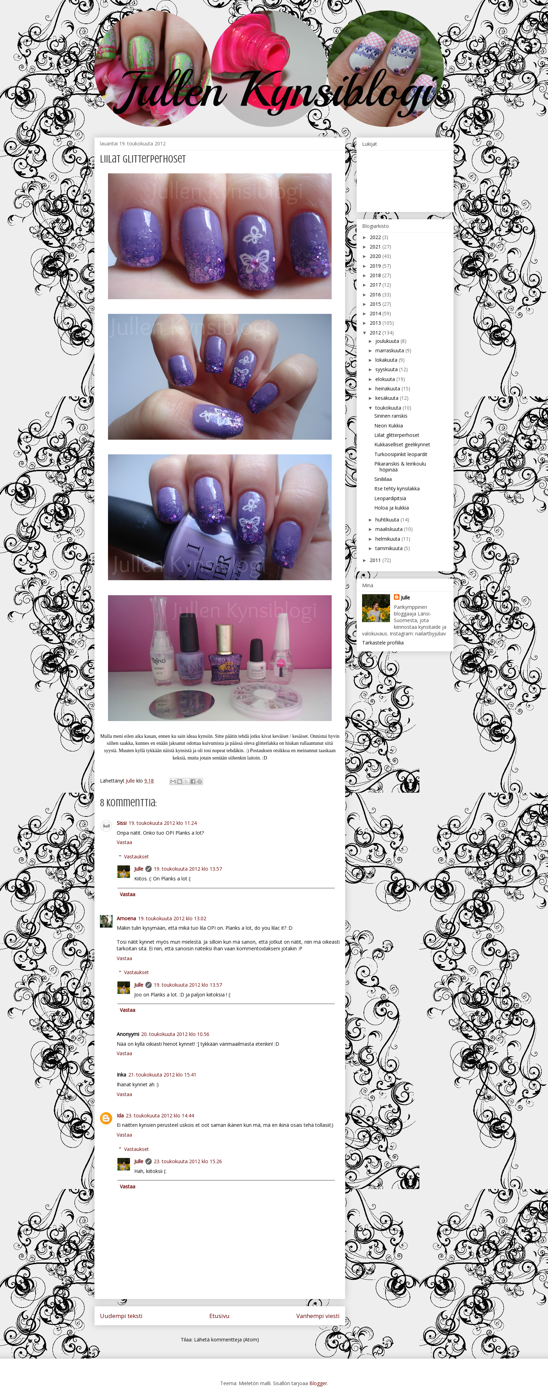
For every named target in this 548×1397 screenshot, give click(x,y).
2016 (376, 294)
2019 (376, 265)
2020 (376, 256)
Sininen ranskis (391, 415)
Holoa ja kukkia (391, 507)
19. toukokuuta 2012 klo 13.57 (188, 868)
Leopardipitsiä (390, 498)
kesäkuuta (387, 398)
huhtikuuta (388, 519)
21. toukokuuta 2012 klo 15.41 (162, 1074)
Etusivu (219, 1316)
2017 (376, 284)
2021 (376, 246)
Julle (138, 868)
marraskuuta (390, 350)
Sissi (122, 823)
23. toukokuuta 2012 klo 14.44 (160, 1115)
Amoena (126, 918)
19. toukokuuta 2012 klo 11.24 (163, 823)
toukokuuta (389, 407)
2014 (376, 313)
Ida (120, 1115)
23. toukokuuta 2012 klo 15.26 (188, 1161)
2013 (376, 322)
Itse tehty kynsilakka (397, 488)
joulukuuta (388, 341)
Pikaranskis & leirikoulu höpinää (400, 466)
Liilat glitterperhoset (396, 435)
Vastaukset (136, 856)
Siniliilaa (383, 479)
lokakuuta (387, 360)
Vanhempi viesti (318, 1316)
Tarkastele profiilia (383, 642)
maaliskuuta (389, 529)
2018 (376, 275)
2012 (376, 332)
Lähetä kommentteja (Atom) (226, 1339)
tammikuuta (389, 548)
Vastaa (124, 842)
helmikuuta (388, 538)
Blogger (318, 1383)
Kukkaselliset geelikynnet (402, 444)
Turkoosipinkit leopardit (400, 454)
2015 (376, 304)
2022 (376, 237)
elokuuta (385, 379)
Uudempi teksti (121, 1316)
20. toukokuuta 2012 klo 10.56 (175, 1034)
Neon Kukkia (388, 425)
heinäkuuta (388, 388)
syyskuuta (387, 369)
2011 (376, 560)
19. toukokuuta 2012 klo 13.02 (172, 918)
